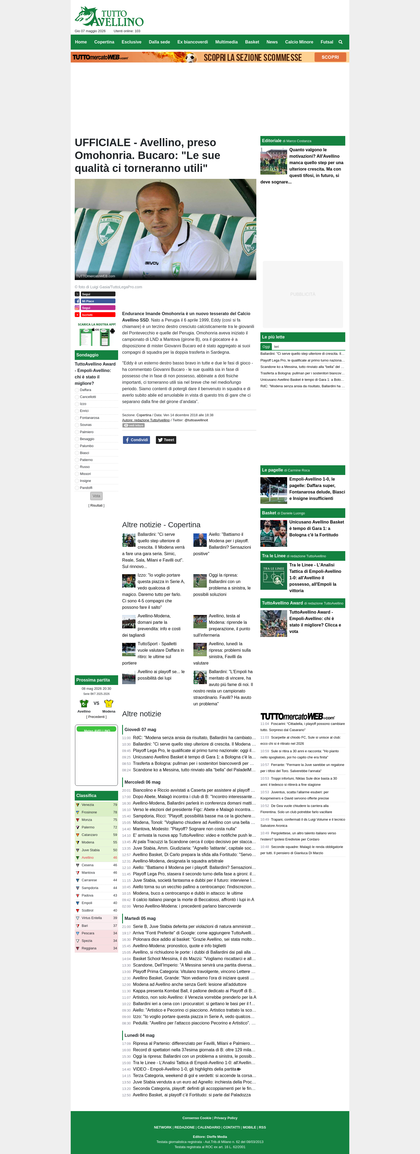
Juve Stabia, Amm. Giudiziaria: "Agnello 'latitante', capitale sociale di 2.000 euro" (209, 848)
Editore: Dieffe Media (210, 1137)
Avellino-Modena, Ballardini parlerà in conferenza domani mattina (195, 803)
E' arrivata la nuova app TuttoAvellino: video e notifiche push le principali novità (208, 835)
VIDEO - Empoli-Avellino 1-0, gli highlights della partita (185, 1069)
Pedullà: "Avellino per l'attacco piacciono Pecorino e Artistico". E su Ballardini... (208, 1023)
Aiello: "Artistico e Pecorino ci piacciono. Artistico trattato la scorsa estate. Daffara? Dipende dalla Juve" (231, 1010)
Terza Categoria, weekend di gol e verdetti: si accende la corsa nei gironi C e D (208, 1075)
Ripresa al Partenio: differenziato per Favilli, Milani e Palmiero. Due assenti (204, 1043)
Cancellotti (88, 397)
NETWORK (163, 1127)
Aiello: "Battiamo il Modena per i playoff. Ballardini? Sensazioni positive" (201, 867)
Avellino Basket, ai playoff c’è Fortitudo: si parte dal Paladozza (192, 1095)
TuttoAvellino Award (282, 603)
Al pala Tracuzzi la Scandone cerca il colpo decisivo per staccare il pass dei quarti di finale (218, 841)
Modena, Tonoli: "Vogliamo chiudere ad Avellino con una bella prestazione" (204, 822)
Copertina (143, 415)
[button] (96, 496)
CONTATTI (231, 1127)
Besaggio (87, 439)
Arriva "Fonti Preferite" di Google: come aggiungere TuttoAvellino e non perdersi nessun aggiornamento (231, 933)
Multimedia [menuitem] (226, 42)
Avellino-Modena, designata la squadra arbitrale (178, 861)
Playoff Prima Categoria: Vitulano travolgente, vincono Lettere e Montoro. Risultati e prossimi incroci (227, 971)
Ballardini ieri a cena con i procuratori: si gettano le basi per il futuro (197, 1003)
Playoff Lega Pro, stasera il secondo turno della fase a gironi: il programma (204, 874)
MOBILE (249, 1127)
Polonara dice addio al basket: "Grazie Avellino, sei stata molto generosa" (202, 939)
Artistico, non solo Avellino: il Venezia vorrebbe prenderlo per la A (194, 997)
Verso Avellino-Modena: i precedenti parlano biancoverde (187, 906)
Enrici (84, 411)
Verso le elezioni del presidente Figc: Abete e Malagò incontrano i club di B (204, 809)
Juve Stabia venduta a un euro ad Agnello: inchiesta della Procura (195, 1082)
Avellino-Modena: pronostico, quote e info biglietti (179, 945)
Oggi (266, 347)
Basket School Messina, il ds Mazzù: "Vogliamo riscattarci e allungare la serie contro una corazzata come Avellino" (241, 958)
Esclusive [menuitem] (131, 42)
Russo (85, 467)
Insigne (85, 481)
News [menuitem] (272, 42)
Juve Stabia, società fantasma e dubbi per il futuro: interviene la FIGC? (200, 880)
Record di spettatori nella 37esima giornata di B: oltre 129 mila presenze (201, 1050)
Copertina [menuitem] (104, 42)
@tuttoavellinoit (196, 420)
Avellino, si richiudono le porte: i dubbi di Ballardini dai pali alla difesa (198, 952)
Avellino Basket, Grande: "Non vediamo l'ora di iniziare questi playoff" (198, 978)
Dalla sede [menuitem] (159, 42)
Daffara (85, 390)
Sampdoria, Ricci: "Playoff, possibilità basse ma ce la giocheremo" (196, 816)
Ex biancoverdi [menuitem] (193, 42)
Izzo (83, 404)
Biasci (84, 453)
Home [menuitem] (81, 42)
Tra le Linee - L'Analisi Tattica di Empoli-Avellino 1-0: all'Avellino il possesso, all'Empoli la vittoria (224, 1062)
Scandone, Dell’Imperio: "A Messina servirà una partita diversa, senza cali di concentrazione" (221, 965)
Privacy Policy (226, 1118)
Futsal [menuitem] (327, 42)
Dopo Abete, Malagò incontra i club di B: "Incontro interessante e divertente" (205, 796)
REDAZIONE (185, 1127)
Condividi (136, 440)
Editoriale (272, 140)
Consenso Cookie (196, 1118)
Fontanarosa (89, 418)
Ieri (276, 347)
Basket (269, 513)
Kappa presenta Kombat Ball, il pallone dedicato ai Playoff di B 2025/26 (200, 991)
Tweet (166, 440)
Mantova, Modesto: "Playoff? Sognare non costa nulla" (185, 829)
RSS (262, 1127)
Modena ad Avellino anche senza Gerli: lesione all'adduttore (189, 984)
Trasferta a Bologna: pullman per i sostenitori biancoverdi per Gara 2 (198, 763)
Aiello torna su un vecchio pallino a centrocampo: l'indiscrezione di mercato (204, 886)
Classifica (86, 795)
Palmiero (87, 432)
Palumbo (87, 446)
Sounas (86, 425)
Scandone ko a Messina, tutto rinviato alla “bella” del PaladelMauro (196, 770)
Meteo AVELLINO (97, 731)
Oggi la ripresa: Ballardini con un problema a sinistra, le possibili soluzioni (202, 1056)
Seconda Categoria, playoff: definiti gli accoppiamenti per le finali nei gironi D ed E (211, 1088)
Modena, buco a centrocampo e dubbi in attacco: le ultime (188, 893)
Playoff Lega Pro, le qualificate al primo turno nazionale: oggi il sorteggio (201, 750)
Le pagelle (272, 470)
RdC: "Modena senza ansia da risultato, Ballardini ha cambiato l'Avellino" (202, 737)
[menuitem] (340, 42)
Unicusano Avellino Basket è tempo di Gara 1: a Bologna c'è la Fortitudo (201, 757)
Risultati (96, 505)
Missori (85, 474)
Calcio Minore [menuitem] (299, 42)
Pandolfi (86, 488)
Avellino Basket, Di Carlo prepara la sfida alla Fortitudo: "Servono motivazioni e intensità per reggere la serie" (236, 854)
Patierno (86, 460)
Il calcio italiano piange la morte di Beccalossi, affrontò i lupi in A (193, 899)
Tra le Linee (274, 556)
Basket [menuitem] (252, 42)
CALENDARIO (208, 1127)
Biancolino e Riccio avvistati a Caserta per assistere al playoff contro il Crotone (207, 790)
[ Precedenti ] (96, 717)
